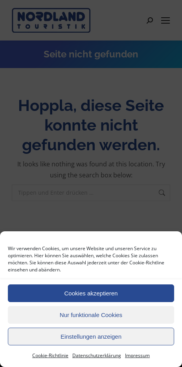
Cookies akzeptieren (91, 293)
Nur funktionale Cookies (91, 315)
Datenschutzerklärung (96, 355)
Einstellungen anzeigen (91, 336)
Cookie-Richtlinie (50, 355)
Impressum (137, 355)
